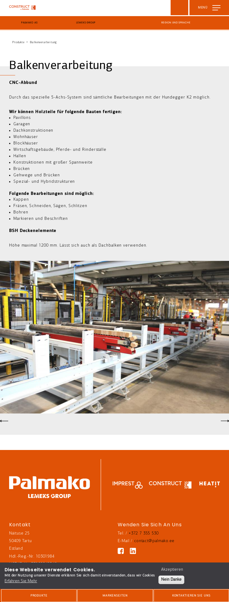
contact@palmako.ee (154, 541)
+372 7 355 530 (144, 533)
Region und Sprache (175, 22)
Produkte (18, 42)
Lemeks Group (85, 22)
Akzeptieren (172, 569)
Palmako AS (29, 22)
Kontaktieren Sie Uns (191, 595)
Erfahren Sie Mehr (21, 581)
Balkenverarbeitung (43, 42)
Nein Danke (171, 579)
